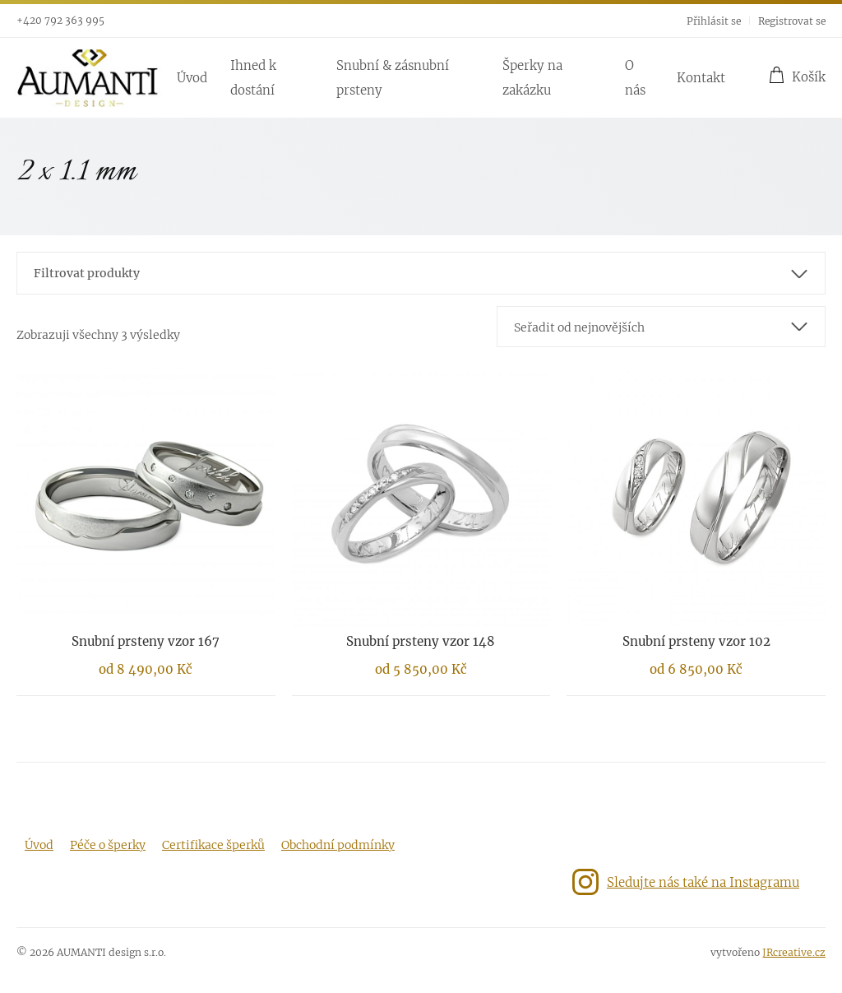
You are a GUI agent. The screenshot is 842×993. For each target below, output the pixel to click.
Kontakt (701, 78)
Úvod (192, 78)
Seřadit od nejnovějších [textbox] (579, 327)
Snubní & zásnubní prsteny (392, 78)
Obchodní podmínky (338, 845)
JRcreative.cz (794, 952)
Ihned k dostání (253, 78)
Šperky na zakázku (532, 78)
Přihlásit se (714, 21)
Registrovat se (792, 21)
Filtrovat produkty (87, 273)
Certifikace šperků (213, 845)
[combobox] (661, 326)
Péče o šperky (108, 845)
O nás (635, 78)
